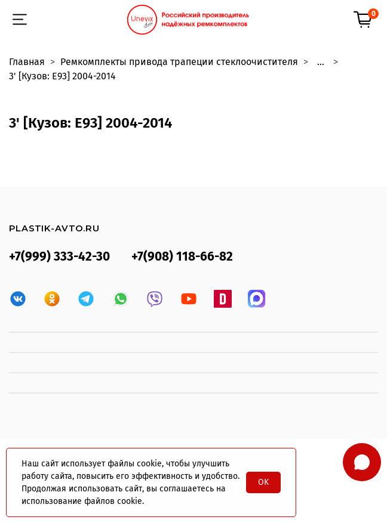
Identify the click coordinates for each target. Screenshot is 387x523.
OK (263, 482)
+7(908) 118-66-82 (182, 256)
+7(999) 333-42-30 (59, 256)
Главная (27, 61)
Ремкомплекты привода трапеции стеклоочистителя (179, 61)
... (320, 62)
